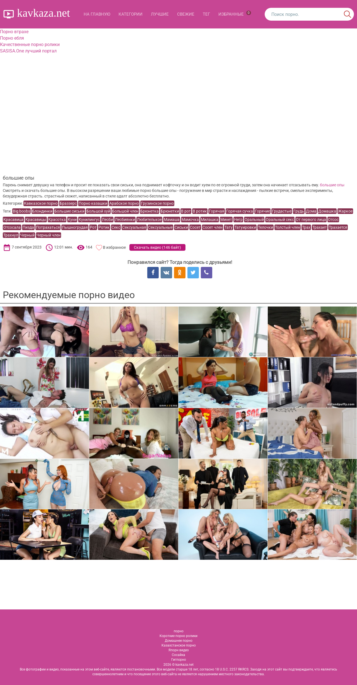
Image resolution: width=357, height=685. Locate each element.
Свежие (185, 14)
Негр (238, 219)
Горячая (216, 211)
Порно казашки (93, 203)
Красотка (57, 219)
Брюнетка (149, 211)
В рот (186, 211)
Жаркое (345, 211)
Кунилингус (89, 219)
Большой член (125, 211)
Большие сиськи (69, 211)
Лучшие (160, 14)
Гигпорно (178, 660)
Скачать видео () (157, 247)
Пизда (28, 227)
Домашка (327, 211)
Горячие (262, 211)
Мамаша (172, 219)
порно (179, 631)
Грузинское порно (157, 203)
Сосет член (212, 227)
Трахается (338, 227)
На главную (97, 14)
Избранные (234, 14)
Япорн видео (178, 650)
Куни (72, 219)
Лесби (107, 219)
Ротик (104, 227)
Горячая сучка (239, 211)
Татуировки (245, 227)
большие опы (332, 185)
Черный (27, 235)
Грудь (298, 211)
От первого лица (311, 219)
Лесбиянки (125, 219)
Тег (206, 14)
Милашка (209, 219)
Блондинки (42, 211)
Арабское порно (124, 203)
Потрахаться (48, 227)
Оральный (254, 219)
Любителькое (149, 219)
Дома (311, 211)
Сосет (195, 227)
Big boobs (21, 211)
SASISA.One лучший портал (28, 51)
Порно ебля (12, 38)
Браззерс (68, 203)
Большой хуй (98, 211)
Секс (116, 227)
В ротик (200, 211)
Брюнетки (170, 211)
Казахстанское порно (178, 645)
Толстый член (287, 227)
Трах (306, 227)
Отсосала (12, 227)
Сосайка (178, 655)
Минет (226, 219)
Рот (93, 227)
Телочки (265, 227)
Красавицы (35, 219)
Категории (131, 14)
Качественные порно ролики (30, 44)
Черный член (49, 235)
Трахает (319, 227)
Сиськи (181, 227)
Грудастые (281, 211)
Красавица (13, 219)
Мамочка (190, 219)
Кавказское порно (41, 203)
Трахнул (10, 235)
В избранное (114, 247)
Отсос (333, 219)
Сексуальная (134, 227)
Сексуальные (160, 227)
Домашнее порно (178, 641)
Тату (229, 227)
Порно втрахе (14, 31)
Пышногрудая (75, 227)
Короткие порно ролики (178, 636)
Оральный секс (280, 219)
